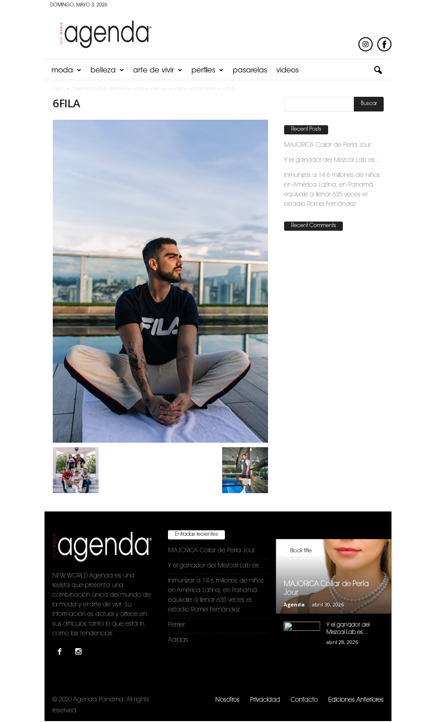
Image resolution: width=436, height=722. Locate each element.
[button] (378, 71)
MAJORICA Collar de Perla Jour (327, 145)
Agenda (294, 604)
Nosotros (227, 700)
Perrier (176, 625)
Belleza (107, 70)
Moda (66, 70)
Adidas (178, 640)
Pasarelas (250, 70)
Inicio (58, 89)
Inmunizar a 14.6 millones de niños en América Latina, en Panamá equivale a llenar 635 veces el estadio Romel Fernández (332, 189)
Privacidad (265, 700)
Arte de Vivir (157, 70)
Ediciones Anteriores (356, 700)
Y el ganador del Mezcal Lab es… (332, 160)
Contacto (304, 700)
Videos (287, 70)
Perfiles (207, 70)
